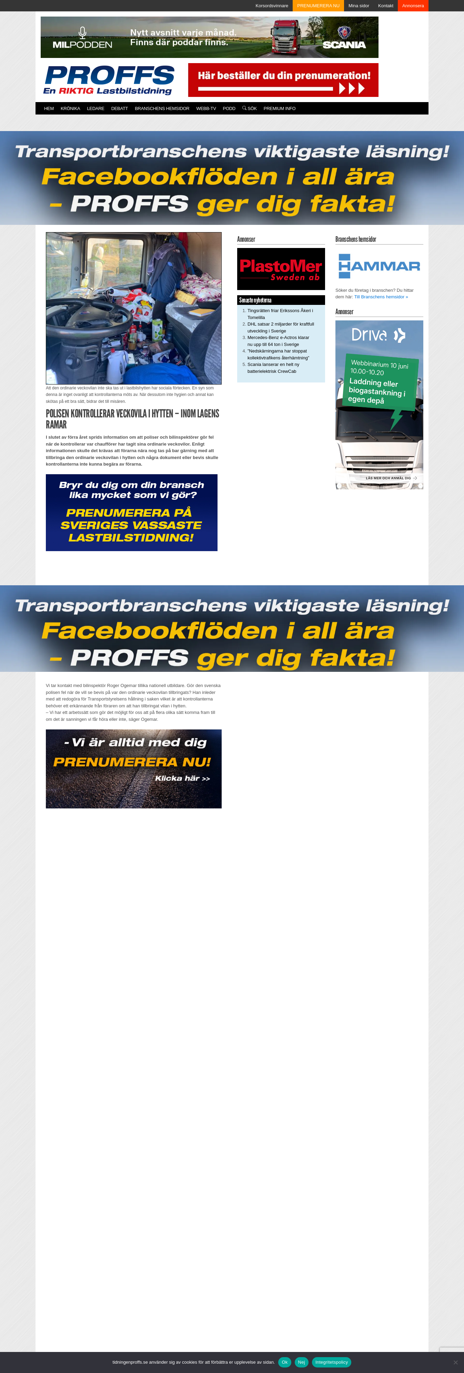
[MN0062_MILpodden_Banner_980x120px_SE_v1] (210, 36)
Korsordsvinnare (272, 5)
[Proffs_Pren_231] (132, 512)
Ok (285, 1362)
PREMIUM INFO (279, 108)
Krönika (70, 108)
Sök (249, 108)
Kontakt (385, 5)
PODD (229, 108)
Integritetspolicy (331, 1362)
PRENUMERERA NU (318, 5)
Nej (301, 1362)
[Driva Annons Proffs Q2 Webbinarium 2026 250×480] (379, 404)
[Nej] (455, 1362)
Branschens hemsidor (162, 108)
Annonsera (413, 5)
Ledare (95, 108)
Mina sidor (359, 5)
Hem (49, 108)
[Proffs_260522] (232, 183)
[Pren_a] (282, 79)
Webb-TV (206, 108)
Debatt (119, 108)
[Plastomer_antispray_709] (281, 268)
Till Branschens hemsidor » (381, 296)
